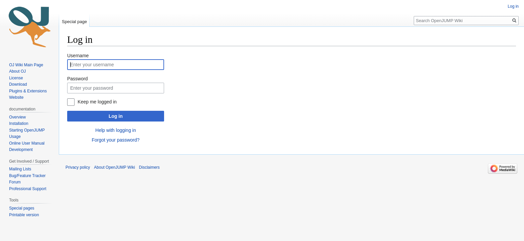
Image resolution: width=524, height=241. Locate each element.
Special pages (21, 208)
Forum (15, 182)
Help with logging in (115, 130)
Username (78, 55)
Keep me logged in (97, 101)
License (16, 78)
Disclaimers (149, 167)
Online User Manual (26, 143)
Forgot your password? (115, 140)
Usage (15, 136)
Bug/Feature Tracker (27, 175)
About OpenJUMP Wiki (114, 167)
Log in (116, 116)
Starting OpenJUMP (27, 130)
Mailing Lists (20, 169)
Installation (18, 123)
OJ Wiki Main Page (26, 65)
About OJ (17, 71)
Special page (74, 21)
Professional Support (27, 188)
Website (16, 97)
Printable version (24, 215)
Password (77, 78)
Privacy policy (78, 167)
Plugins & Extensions (28, 91)
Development (21, 149)
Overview (17, 117)
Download (18, 84)
